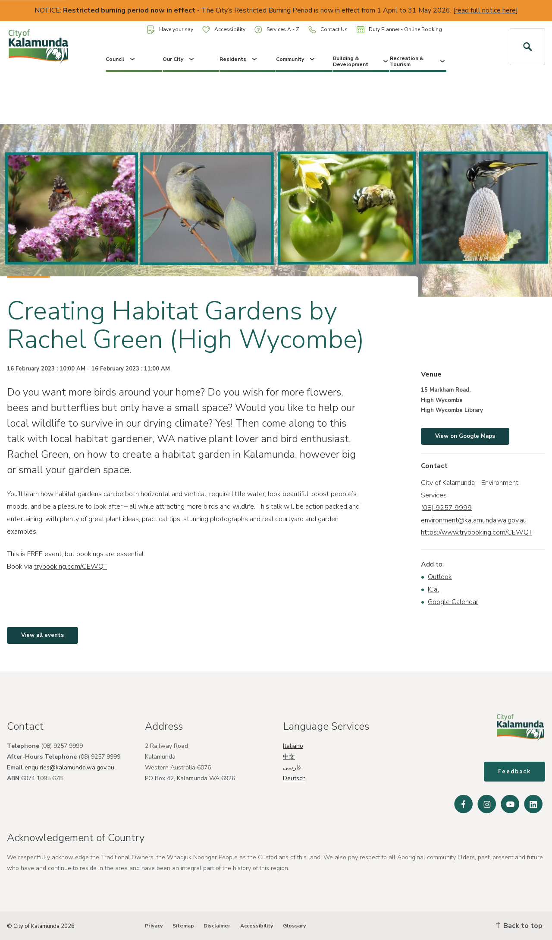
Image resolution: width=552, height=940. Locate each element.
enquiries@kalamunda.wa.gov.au (69, 767)
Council (121, 59)
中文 (289, 757)
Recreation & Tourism (418, 61)
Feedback (514, 771)
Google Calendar (453, 602)
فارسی (292, 767)
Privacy (154, 925)
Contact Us (328, 29)
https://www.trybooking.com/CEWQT (476, 532)
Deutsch (294, 778)
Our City (179, 59)
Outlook (440, 577)
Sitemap (183, 925)
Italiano (293, 746)
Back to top (519, 926)
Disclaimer (217, 925)
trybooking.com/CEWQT (70, 566)
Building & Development (361, 61)
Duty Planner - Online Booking (399, 29)
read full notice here (485, 10)
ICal (433, 589)
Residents (239, 59)
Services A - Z (276, 29)
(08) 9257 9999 (446, 508)
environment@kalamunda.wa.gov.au (474, 520)
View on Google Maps (465, 436)
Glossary (294, 925)
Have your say (170, 29)
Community (296, 59)
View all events (42, 635)
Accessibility (223, 29)
